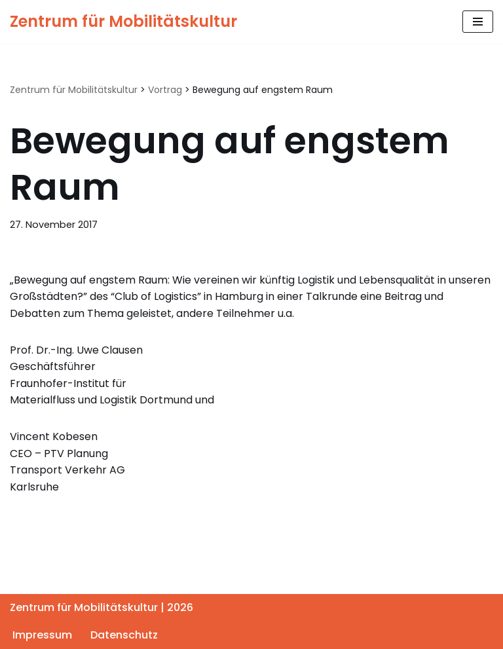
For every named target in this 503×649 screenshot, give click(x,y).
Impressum (42, 634)
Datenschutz (124, 634)
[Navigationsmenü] (477, 21)
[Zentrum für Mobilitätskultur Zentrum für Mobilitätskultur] (123, 21)
